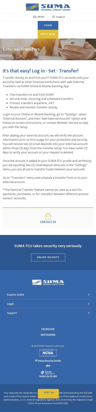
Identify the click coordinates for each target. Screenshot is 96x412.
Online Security (48, 257)
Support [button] (12, 313)
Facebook (48, 329)
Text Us (49, 392)
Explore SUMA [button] (15, 294)
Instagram (48, 335)
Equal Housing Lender (49, 360)
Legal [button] (10, 303)
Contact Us (48, 221)
